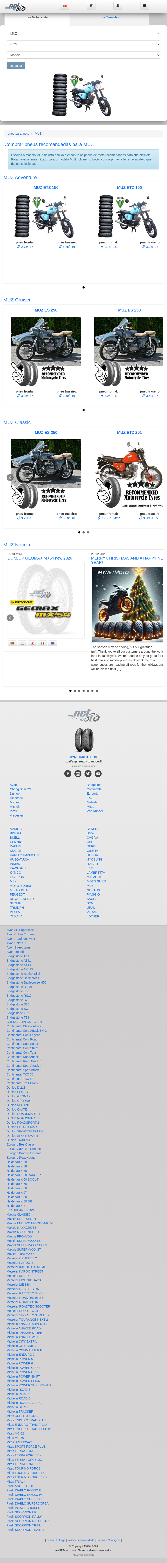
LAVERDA (17, 877)
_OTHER (93, 916)
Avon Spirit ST (16, 943)
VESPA (15, 912)
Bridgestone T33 (18, 1017)
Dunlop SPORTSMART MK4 (26, 1131)
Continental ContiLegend (23, 1035)
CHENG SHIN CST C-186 (24, 1022)
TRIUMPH (17, 907)
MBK (13, 881)
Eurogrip (93, 793)
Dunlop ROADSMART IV (23, 1118)
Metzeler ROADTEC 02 (22, 1302)
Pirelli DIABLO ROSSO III (24, 1490)
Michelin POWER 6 (20, 1363)
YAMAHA (16, 916)
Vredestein (17, 815)
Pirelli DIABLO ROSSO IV (24, 1494)
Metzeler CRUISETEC (22, 1258)
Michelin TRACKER (20, 1411)
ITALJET (93, 864)
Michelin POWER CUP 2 (23, 1367)
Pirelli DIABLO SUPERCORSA (27, 1503)
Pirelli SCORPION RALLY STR (28, 1521)
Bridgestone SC (17, 1008)
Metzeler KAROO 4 (20, 1262)
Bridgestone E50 (18, 991)
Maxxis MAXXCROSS (22, 1227)
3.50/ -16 (67, 395)
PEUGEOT (17, 894)
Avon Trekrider (17, 952)
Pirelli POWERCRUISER (23, 1508)
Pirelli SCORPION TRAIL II (25, 1525)
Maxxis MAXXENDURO (23, 1232)
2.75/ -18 (25, 247)
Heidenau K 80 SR (19, 1201)
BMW (90, 833)
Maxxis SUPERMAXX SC (24, 1241)
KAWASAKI (18, 868)
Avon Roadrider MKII (21, 938)
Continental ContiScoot (22, 1044)
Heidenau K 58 (17, 1166)
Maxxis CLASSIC (18, 1214)
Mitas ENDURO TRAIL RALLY (27, 1424)
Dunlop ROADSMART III (23, 1114)
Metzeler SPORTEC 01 (22, 1311)
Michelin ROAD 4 (18, 1389)
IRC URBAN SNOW (20, 1210)
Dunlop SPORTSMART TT (25, 1135)
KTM (90, 868)
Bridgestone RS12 (19, 995)
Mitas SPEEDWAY (19, 1442)
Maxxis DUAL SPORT (21, 1219)
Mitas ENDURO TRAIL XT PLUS (29, 1429)
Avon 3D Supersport (20, 930)
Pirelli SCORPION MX (22, 1512)
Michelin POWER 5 (20, 1359)
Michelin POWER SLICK (23, 1381)
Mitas (90, 806)
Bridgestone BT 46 (19, 987)
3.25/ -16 (67, 247)
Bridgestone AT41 (19, 960)
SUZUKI (15, 903)
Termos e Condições (108, 1540)
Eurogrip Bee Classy (21, 1144)
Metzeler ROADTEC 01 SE (25, 1297)
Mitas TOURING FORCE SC (26, 1473)
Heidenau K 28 (17, 1162)
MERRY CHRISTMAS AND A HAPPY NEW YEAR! (129, 560)
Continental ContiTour (21, 1052)
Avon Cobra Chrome (20, 934)
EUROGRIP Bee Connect (24, 1149)
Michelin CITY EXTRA (22, 1341)
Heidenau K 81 (17, 1205)
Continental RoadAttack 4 (24, 1061)
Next (156, 477)
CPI (89, 842)
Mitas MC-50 (15, 1438)
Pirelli (13, 811)
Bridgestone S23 (18, 1004)
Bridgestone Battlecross (23, 978)
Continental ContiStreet (22, 1048)
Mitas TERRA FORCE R (23, 1464)
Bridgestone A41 (18, 956)
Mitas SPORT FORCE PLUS (26, 1446)
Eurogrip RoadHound (21, 1157)
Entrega (60, 1540)
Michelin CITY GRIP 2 (21, 1346)
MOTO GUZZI (96, 881)
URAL (91, 907)
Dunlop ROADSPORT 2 (23, 1122)
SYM (90, 903)
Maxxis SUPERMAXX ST (24, 1249)
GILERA (92, 850)
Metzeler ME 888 (18, 1284)
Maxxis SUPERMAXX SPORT (27, 1245)
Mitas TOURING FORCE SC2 (27, 1477)
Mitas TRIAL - (16, 1481)
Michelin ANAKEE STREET (25, 1332)
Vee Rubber (95, 811)
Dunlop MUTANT (18, 1105)
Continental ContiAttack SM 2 (27, 1030)
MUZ (38, 133)
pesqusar (15, 65)
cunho (50, 1540)
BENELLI (93, 829)
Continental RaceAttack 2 (24, 1057)
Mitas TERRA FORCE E (23, 1451)
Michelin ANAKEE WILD (23, 1337)
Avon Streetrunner (19, 947)
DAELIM (15, 846)
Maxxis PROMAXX (19, 1236)
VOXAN (92, 912)
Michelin (15, 806)
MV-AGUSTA (19, 890)
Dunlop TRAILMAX (19, 1140)
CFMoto (15, 842)
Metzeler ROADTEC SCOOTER (28, 1306)
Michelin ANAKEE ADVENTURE (29, 1324)
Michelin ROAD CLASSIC (24, 1403)
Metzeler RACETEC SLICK (25, 1293)
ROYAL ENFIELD (22, 899)
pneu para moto (18, 133)
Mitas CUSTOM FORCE (23, 1416)
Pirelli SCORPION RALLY (24, 1516)
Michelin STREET (19, 1407)
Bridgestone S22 (18, 1000)
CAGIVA (92, 837)
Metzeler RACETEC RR (23, 1289)
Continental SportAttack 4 (24, 1065)
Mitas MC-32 (15, 1433)
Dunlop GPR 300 (18, 1100)
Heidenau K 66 (17, 1188)
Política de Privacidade (80, 1540)
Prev (10, 477)
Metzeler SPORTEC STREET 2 (28, 1315)
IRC (89, 798)
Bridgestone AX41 (19, 965)
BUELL (15, 837)
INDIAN (15, 864)
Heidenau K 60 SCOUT (23, 1179)
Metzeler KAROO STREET (25, 1271)
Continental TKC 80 (20, 1079)
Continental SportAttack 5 (24, 1070)
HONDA (92, 855)
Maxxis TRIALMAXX (20, 1254)
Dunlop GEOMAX (19, 1096)
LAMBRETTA (96, 872)
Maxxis (15, 802)
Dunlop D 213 (16, 1087)
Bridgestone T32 (18, 1013)
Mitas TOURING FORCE (23, 1468)
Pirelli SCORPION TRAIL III (25, 1529)
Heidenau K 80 (17, 1197)
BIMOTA (16, 833)
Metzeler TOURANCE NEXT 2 (27, 1319)
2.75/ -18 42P (108, 518)
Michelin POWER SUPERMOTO (29, 1385)
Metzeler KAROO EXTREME (26, 1267)
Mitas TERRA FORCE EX (24, 1455)
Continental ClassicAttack (24, 1026)
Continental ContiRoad (22, 1039)
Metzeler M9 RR (18, 1276)
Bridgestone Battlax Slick (24, 973)
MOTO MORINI (20, 885)
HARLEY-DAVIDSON (24, 855)
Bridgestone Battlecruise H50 (26, 982)
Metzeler (93, 802)
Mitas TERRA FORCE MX (24, 1459)
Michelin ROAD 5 (18, 1394)
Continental (94, 789)
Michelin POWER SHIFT (23, 1376)
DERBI (91, 846)
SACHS (92, 899)
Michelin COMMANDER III (25, 1350)
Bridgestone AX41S (20, 969)
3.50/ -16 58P (150, 518)
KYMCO (15, 872)
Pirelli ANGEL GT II (20, 1486)
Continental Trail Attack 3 (24, 1083)
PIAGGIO (93, 894)
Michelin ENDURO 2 (21, 1354)
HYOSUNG (94, 859)
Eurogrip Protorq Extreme (24, 1153)
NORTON (93, 890)
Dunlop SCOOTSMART (23, 1127)
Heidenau (16, 798)
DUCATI (15, 850)
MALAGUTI (95, 877)
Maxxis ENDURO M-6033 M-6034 (30, 1223)
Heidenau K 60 (17, 1170)
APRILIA (16, 829)
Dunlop (15, 793)
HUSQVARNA (19, 859)
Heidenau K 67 (17, 1192)
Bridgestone (95, 785)
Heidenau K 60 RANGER (24, 1175)
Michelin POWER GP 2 (22, 1372)
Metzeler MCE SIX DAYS (24, 1280)
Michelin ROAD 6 (18, 1398)
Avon (13, 785)
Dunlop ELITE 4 (17, 1092)
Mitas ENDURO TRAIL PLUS (26, 1420)
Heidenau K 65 (17, 1184)
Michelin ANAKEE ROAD (24, 1328)
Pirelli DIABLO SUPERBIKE (26, 1499)
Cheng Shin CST (21, 789)
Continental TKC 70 (20, 1074)
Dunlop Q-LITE (17, 1109)
